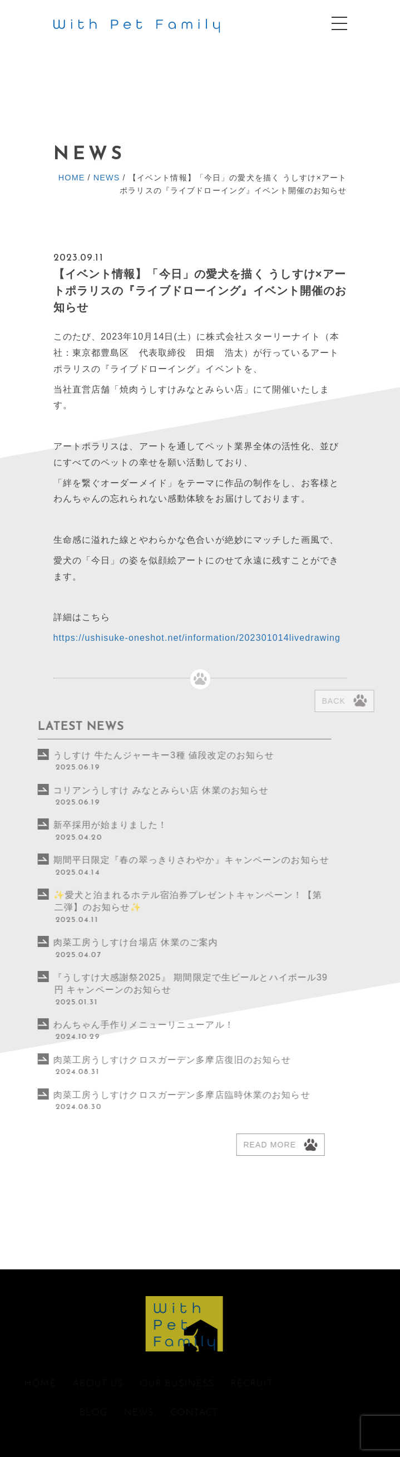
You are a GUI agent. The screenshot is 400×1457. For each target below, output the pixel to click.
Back (350, 700)
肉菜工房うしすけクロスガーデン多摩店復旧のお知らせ (145, 1059)
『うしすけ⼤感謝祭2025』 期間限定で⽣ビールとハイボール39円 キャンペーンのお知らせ (163, 983)
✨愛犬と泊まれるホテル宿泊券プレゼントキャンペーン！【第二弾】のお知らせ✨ (160, 901)
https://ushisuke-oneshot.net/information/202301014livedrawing (197, 637)
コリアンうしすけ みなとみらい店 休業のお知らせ (134, 790)
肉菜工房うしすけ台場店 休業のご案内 (108, 942)
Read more (242, 1144)
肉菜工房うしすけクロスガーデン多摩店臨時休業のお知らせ (159, 1095)
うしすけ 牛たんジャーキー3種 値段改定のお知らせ (137, 755)
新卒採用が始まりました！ (83, 825)
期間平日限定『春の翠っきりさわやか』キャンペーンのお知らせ (164, 860)
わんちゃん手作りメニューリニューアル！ (116, 1024)
